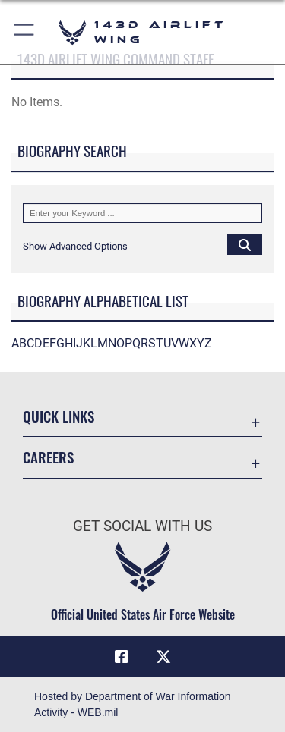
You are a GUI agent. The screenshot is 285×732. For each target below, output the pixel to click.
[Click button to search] (244, 244)
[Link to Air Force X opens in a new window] (163, 657)
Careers (48, 457)
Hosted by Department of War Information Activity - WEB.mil (132, 704)
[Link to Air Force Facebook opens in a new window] (121, 657)
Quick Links (58, 416)
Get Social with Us (142, 526)
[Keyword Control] (142, 213)
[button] (24, 32)
